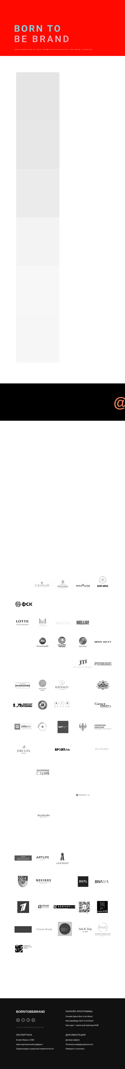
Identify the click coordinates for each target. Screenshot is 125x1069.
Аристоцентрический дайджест (29, 1044)
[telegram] (33, 1020)
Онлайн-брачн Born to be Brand (79, 1016)
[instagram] (23, 1020)
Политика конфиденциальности (79, 1044)
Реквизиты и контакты (75, 1049)
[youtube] (28, 1020)
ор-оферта (75, 1040)
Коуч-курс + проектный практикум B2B (82, 1025)
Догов (68, 1040)
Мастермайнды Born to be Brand (79, 1021)
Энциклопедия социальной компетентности (35, 1049)
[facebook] (18, 1020)
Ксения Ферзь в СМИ (25, 1040)
